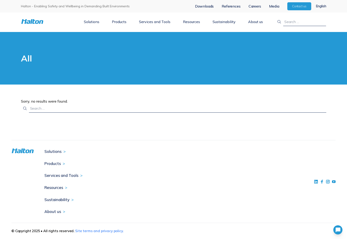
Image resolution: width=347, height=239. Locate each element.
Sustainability (224, 21)
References (231, 6)
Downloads (204, 6)
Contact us (299, 6)
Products (119, 21)
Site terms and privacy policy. (99, 231)
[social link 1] (316, 181)
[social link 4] (334, 181)
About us (255, 21)
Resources (191, 21)
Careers (255, 6)
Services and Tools (154, 21)
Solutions (91, 21)
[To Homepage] (46, 21)
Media (274, 6)
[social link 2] (322, 181)
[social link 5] (328, 181)
